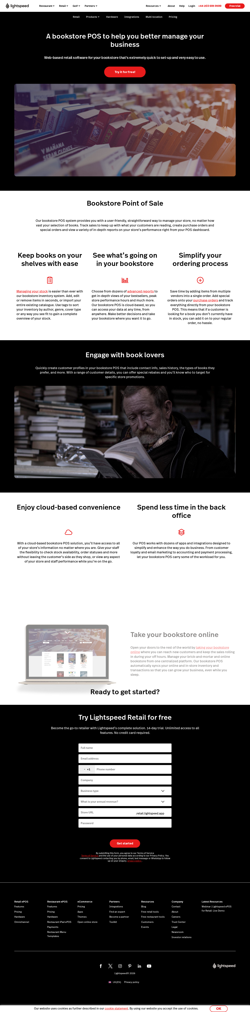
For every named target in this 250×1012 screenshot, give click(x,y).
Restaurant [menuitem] (45, 6)
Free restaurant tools (153, 917)
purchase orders (205, 300)
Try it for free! (125, 72)
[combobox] (87, 769)
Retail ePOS (21, 901)
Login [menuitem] (191, 6)
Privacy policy (131, 982)
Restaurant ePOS (57, 901)
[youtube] (149, 966)
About (175, 911)
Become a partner (119, 917)
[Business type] (125, 791)
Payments (52, 927)
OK (218, 1007)
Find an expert (117, 911)
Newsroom (178, 932)
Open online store (87, 922)
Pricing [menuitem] (173, 17)
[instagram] (120, 966)
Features (19, 906)
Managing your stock (32, 291)
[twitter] (110, 966)
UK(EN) (117, 982)
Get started (125, 843)
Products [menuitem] (91, 17)
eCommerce (84, 901)
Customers (147, 922)
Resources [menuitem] (152, 6)
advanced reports (140, 291)
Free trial (234, 6)
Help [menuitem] (182, 6)
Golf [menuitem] (75, 6)
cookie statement (116, 1007)
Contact (176, 906)
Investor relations (181, 937)
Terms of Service (90, 855)
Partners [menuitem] (90, 6)
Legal (175, 927)
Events (145, 927)
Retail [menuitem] (62, 6)
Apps (80, 911)
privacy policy (134, 860)
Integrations (116, 906)
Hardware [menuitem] (112, 17)
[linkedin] (139, 966)
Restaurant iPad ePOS (59, 922)
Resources (147, 901)
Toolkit (113, 922)
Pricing (18, 911)
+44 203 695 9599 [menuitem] (209, 6)
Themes (82, 917)
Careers (176, 917)
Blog (143, 906)
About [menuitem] (171, 6)
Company (177, 901)
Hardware (19, 917)
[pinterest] (130, 966)
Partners (114, 901)
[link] (209, 6)
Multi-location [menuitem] (154, 17)
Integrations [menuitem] (131, 17)
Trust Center (179, 922)
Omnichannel (21, 922)
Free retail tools (150, 911)
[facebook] (101, 966)
